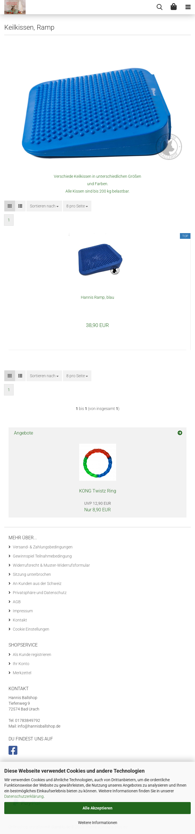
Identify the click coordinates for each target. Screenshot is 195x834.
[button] (9, 206)
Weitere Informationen (97, 822)
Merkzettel (22, 673)
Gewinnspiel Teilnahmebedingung (42, 556)
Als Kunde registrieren (32, 654)
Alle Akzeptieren (97, 808)
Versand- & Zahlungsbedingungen (43, 547)
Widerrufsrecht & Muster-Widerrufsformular (51, 565)
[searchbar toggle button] (159, 7)
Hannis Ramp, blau (97, 297)
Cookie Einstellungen (31, 629)
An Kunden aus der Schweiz (37, 583)
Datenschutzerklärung (24, 796)
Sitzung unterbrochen (32, 574)
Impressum (23, 611)
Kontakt (20, 620)
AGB (17, 601)
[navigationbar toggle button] (188, 7)
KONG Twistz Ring (97, 491)
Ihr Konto (21, 663)
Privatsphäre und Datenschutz (40, 592)
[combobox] (44, 206)
